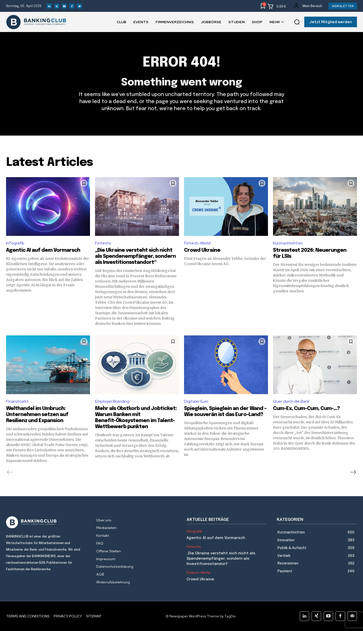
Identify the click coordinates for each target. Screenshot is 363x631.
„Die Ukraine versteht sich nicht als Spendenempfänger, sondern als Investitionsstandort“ (135, 256)
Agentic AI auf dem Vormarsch (43, 250)
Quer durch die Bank (291, 401)
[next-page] (353, 472)
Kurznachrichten (288, 243)
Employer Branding (112, 401)
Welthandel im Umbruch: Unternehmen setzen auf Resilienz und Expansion (37, 414)
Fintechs (103, 243)
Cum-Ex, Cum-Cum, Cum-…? (307, 408)
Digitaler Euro (196, 401)
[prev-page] (10, 472)
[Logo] (46, 522)
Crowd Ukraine (202, 250)
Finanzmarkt (17, 401)
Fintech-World (197, 243)
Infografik (15, 243)
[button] (297, 22)
